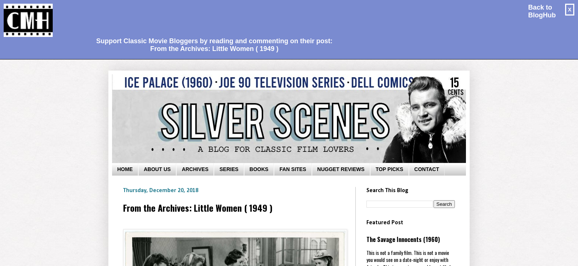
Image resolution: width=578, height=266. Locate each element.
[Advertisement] (211, 17)
